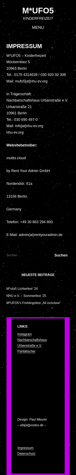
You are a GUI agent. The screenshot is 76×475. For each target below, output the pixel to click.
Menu (38, 27)
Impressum (25, 448)
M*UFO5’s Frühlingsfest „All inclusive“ (33, 303)
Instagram (24, 334)
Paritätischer (26, 351)
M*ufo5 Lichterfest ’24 (22, 288)
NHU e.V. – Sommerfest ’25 (26, 296)
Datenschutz (26, 453)
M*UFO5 (38, 10)
